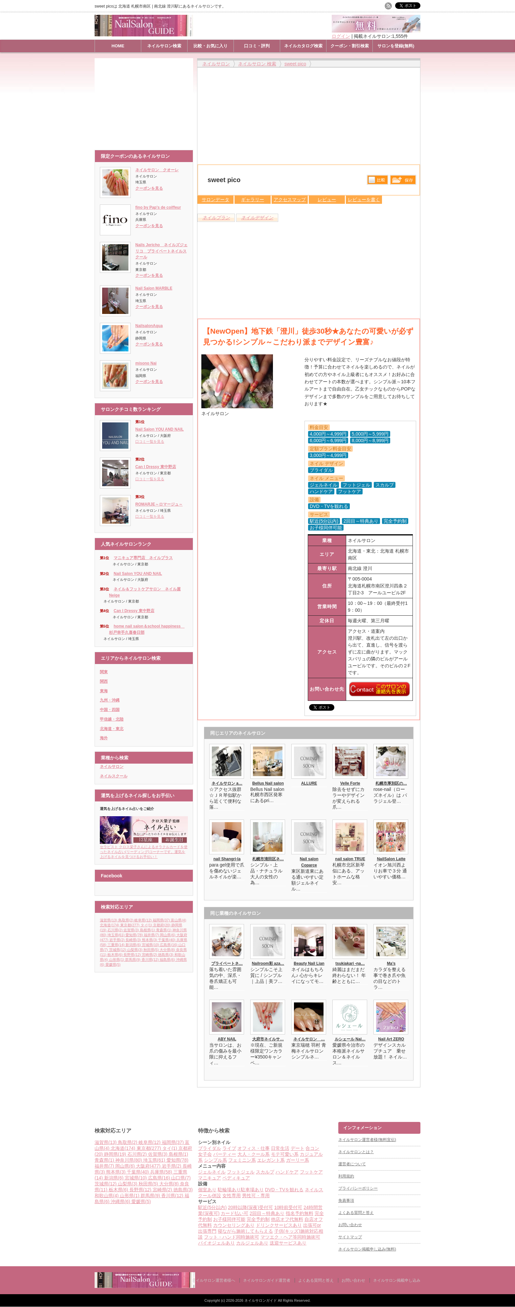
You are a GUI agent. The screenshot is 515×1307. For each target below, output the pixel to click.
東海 (104, 691)
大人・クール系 (253, 1154)
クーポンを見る (149, 188)
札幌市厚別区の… (391, 783)
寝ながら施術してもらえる (245, 1231)
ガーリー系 (297, 1160)
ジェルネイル (212, 1172)
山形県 (117, 960)
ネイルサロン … (309, 1039)
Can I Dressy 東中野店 (155, 466)
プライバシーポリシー (358, 1188)
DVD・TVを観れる (284, 1189)
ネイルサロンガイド (261, 1300)
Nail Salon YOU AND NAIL (159, 429)
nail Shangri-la (227, 859)
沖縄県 (121, 1201)
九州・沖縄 (110, 700)
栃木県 (115, 955)
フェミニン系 (242, 1160)
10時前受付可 (288, 1207)
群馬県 (133, 960)
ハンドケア (287, 1172)
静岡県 (115, 1154)
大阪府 (149, 1166)
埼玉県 (116, 935)
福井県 (152, 935)
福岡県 (162, 920)
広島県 (169, 945)
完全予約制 (258, 1219)
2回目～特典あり (267, 1213)
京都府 (162, 925)
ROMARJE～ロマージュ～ (159, 504)
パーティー (224, 1154)
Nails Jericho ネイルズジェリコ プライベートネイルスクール (161, 251)
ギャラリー (252, 199)
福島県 (168, 960)
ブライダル (209, 1148)
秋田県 (152, 950)
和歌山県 (107, 1195)
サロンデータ (215, 199)
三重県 (116, 945)
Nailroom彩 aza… (268, 963)
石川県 (115, 930)
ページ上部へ (509, 1097)
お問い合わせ (350, 1225)
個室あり (207, 1189)
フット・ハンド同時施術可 (231, 1237)
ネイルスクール (113, 776)
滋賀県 (109, 920)
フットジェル (241, 1172)
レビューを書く (364, 199)
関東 (104, 672)
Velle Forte (350, 783)
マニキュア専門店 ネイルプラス (143, 558)
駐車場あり (252, 1189)
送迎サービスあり (288, 1243)
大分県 (168, 950)
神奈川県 (129, 1160)
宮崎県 (150, 955)
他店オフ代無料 (287, 1219)
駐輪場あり (229, 1189)
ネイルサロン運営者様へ (213, 1280)
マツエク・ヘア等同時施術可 (290, 1237)
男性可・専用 (256, 1195)
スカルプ (265, 1172)
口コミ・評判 (257, 45)
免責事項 (346, 1200)
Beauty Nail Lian (309, 963)
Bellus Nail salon (268, 783)
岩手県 (117, 940)
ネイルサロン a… (227, 783)
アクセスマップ (290, 199)
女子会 (205, 1154)
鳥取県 (126, 920)
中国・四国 (110, 709)
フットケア (311, 1172)
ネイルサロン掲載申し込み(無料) (367, 1249)
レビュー (327, 199)
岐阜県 (143, 920)
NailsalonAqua (149, 325)
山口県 (180, 1177)
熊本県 (150, 940)
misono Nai (146, 363)
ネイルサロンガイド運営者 (266, 1280)
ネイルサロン (111, 766)
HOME (118, 45)
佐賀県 (131, 930)
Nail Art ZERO (391, 1039)
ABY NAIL (227, 1039)
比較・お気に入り (210, 45)
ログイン (341, 36)
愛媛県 (113, 964)
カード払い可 (234, 1213)
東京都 (130, 925)
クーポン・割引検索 (349, 45)
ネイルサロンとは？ (356, 1152)
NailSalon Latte (391, 859)
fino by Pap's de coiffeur (158, 207)
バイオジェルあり (216, 1243)
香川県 (151, 960)
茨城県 (118, 950)
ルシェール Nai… (350, 1039)
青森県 (164, 930)
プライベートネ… (227, 963)
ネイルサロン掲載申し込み (396, 1280)
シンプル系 (215, 1160)
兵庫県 (161, 1172)
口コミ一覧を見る (149, 441)
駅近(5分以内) (212, 1207)
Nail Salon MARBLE (153, 288)
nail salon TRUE (350, 859)
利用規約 (346, 1176)
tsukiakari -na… (350, 963)
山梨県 (135, 950)
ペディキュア (236, 1177)
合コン (312, 1148)
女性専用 (231, 1195)
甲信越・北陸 (111, 719)
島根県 (148, 930)
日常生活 (280, 1148)
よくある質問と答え (356, 1212)
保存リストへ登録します (403, 181)
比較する (377, 180)
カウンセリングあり (234, 1225)
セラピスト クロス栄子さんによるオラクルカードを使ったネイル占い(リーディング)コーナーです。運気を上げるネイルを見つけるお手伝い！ (144, 850)
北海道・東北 (111, 728)
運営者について (352, 1164)
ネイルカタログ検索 (303, 45)
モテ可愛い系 (285, 1154)
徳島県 (166, 955)
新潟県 (133, 945)
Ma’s (391, 963)
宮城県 (151, 945)
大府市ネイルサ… (268, 1039)
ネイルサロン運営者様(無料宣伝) (367, 1139)
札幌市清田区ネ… (268, 859)
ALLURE (309, 783)
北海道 (110, 925)
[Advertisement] (145, 101)
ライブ (229, 1148)
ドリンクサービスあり (279, 1225)
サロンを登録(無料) (395, 45)
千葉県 (167, 940)
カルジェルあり (252, 1243)
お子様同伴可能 (229, 1219)
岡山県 (168, 935)
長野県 (132, 955)
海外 (104, 738)
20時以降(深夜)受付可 (250, 1207)
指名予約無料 (299, 1213)
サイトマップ (350, 1237)
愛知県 (134, 935)
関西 (104, 681)
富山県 (178, 920)
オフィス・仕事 (253, 1148)
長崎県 (133, 940)
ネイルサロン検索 (164, 45)
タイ (147, 925)
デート (297, 1148)
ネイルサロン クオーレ (157, 170)
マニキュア (209, 1177)
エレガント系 (271, 1160)
